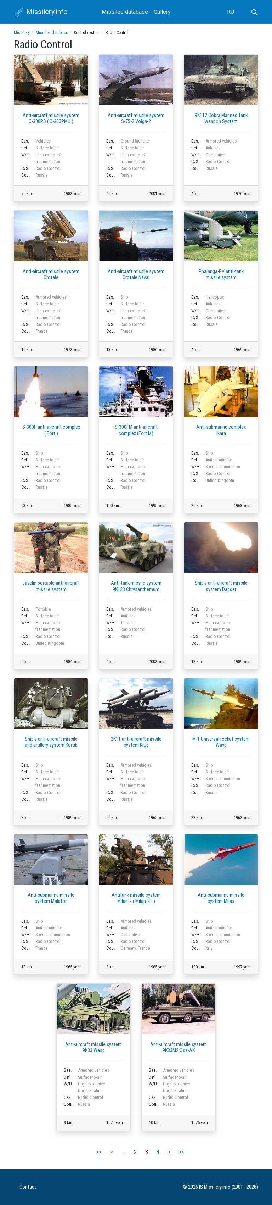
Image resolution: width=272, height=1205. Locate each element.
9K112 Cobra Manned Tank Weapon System (221, 118)
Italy (208, 948)
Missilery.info (41, 12)
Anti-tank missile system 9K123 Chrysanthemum (136, 586)
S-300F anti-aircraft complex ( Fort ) (51, 430)
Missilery (22, 32)
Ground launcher (135, 141)
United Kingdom (219, 480)
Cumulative (215, 154)
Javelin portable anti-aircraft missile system (51, 586)
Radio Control (48, 168)
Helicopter (214, 297)
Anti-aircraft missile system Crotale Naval (136, 274)
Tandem (127, 622)
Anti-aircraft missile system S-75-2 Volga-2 (136, 118)
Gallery (162, 12)
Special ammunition (222, 466)
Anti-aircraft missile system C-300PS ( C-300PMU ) (51, 118)
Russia (41, 175)
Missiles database (125, 12)
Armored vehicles (221, 141)
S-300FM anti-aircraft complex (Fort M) (136, 430)
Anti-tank (213, 147)
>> (181, 1152)
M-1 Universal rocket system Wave (221, 742)
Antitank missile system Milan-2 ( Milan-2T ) (136, 898)
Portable (43, 609)
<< (99, 1152)
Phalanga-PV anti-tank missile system (221, 274)
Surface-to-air (47, 147)
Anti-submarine (218, 459)
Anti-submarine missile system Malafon (51, 898)
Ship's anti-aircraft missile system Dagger (221, 586)
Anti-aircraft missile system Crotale (51, 274)
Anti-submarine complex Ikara (221, 430)
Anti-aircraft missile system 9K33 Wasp (93, 1048)
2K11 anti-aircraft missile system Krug (136, 742)
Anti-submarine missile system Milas (221, 898)
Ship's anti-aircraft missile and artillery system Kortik (51, 742)
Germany (128, 948)
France (41, 331)
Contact (27, 1187)
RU (230, 12)
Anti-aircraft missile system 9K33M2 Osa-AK (178, 1048)
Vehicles (43, 141)
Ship (124, 297)
